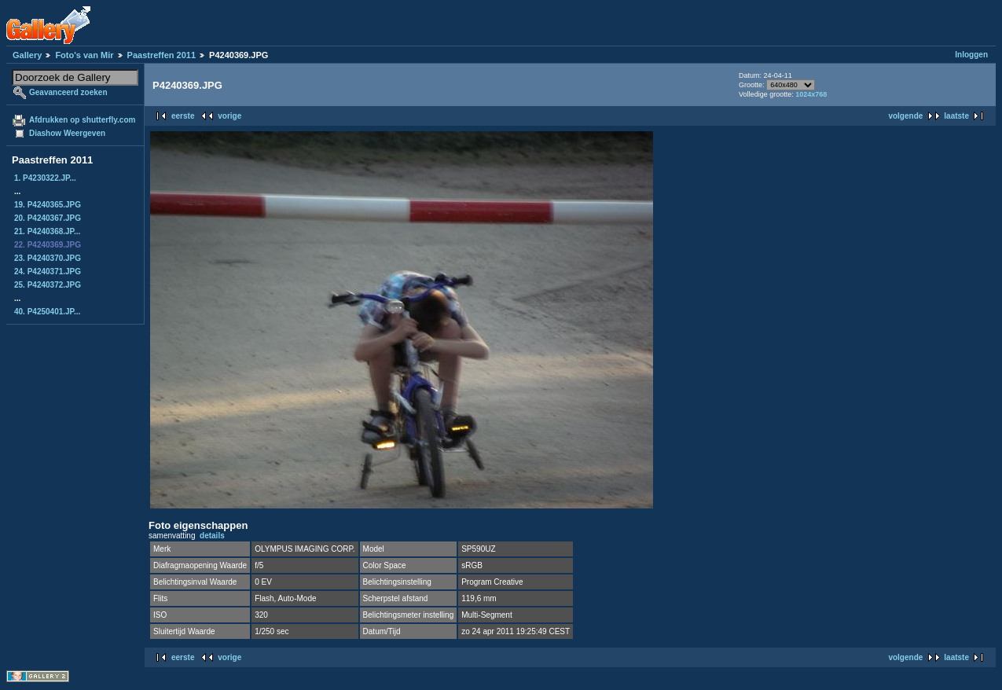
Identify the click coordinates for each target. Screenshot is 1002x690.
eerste (182, 116)
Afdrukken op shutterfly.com (82, 120)
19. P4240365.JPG (47, 204)
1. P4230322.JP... (45, 178)
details (212, 535)
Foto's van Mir (84, 55)
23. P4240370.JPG (47, 258)
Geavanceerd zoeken (68, 92)
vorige (229, 116)
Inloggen (971, 54)
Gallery (27, 55)
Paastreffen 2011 (161, 55)
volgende (905, 116)
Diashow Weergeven (67, 133)
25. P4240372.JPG (47, 285)
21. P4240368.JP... (47, 231)
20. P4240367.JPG (47, 218)
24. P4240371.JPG (47, 271)
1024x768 (811, 94)
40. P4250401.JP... (47, 311)
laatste (956, 116)
